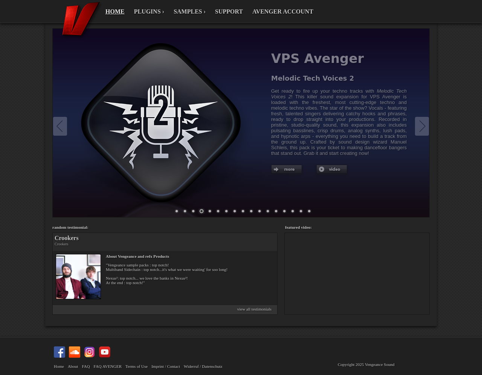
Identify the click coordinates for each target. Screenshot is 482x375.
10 (226, 211)
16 (259, 211)
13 (251, 211)
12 (243, 211)
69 (309, 211)
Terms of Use (136, 366)
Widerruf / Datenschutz (203, 366)
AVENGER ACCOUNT (282, 11)
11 (234, 211)
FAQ (86, 366)
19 (268, 211)
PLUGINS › (149, 11)
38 (276, 211)
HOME (115, 11)
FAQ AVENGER (108, 366)
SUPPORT (229, 11)
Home (59, 366)
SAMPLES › (190, 11)
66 (292, 211)
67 (301, 211)
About (73, 366)
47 (284, 211)
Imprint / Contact (165, 366)
